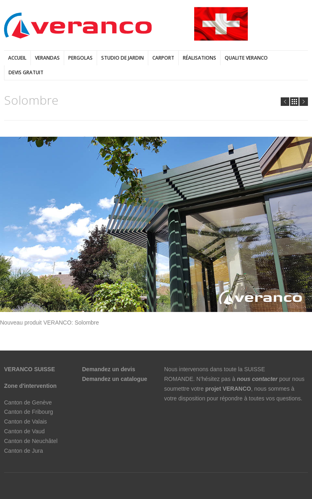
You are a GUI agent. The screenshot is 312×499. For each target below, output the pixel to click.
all (294, 101)
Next (303, 101)
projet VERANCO (228, 388)
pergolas (80, 57)
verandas (47, 57)
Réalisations (199, 57)
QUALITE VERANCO (246, 57)
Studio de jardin (122, 57)
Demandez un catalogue (115, 379)
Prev (285, 101)
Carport (163, 57)
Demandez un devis (108, 369)
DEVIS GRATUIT (26, 72)
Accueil (17, 57)
